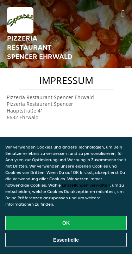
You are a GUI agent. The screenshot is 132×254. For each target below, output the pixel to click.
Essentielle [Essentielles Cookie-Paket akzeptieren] (66, 240)
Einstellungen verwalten (86, 185)
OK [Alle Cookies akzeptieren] (66, 223)
